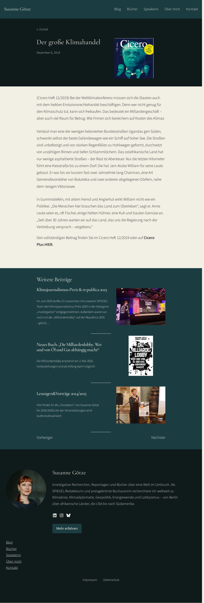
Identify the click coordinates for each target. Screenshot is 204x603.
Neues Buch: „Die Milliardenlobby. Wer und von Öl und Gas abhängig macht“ (69, 347)
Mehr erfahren (67, 528)
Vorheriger (45, 437)
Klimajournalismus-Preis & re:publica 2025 (72, 289)
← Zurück (42, 29)
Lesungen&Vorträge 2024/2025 (61, 393)
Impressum (90, 580)
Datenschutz (111, 580)
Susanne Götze (17, 9)
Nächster (158, 437)
